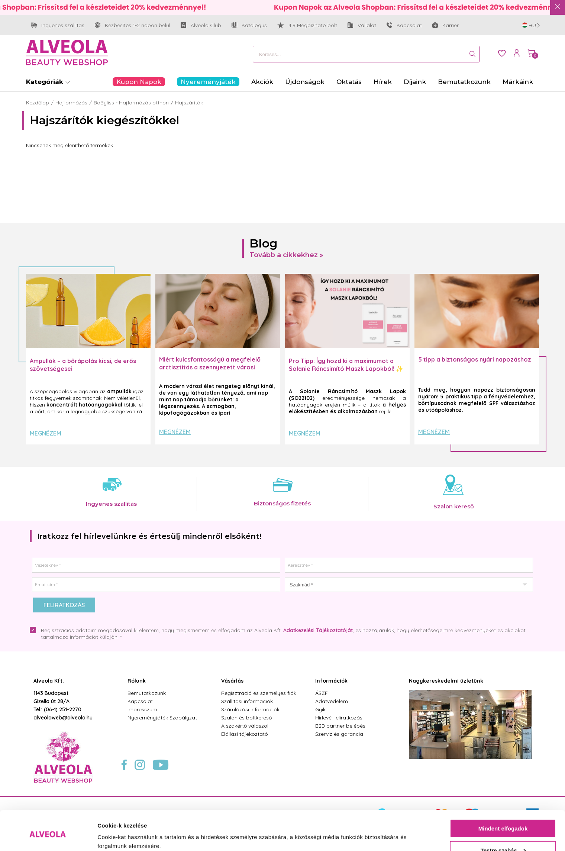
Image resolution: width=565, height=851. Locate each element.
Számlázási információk (250, 709)
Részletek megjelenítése (129, 836)
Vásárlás (232, 680)
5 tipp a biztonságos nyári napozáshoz (474, 359)
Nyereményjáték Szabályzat (162, 717)
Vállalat (362, 25)
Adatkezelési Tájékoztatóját (318, 630)
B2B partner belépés (340, 725)
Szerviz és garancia (339, 734)
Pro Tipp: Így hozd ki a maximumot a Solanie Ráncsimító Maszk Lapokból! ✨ (346, 364)
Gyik (320, 709)
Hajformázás (71, 102)
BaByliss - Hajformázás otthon (131, 102)
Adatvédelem (331, 701)
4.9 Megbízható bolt (307, 25)
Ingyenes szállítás (57, 25)
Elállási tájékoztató (244, 734)
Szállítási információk (247, 701)
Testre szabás (503, 820)
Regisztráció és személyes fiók (258, 693)
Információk (331, 680)
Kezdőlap (37, 102)
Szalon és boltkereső (246, 717)
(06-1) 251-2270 (62, 709)
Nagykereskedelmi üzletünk (446, 680)
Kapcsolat (404, 25)
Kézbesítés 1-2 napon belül (132, 25)
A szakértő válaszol (244, 725)
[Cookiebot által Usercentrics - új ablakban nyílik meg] (48, 836)
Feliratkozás (64, 605)
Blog (263, 243)
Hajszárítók (189, 102)
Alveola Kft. (48, 680)
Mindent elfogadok (503, 798)
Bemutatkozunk (146, 693)
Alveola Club (201, 25)
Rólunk (136, 680)
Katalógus (249, 25)
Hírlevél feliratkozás (338, 717)
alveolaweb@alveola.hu (63, 717)
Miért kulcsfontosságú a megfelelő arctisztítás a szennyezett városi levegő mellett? (210, 367)
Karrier (445, 25)
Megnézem (45, 433)
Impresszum (142, 709)
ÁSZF (321, 693)
